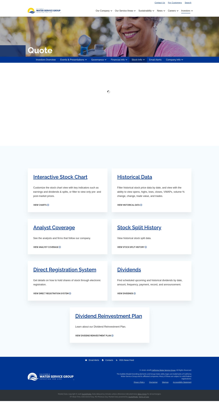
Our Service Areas (125, 10)
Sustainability (146, 10)
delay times (142, 396)
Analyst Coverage (54, 229)
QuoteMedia (86, 396)
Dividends (129, 271)
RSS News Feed (125, 362)
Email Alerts (155, 61)
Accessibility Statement (182, 384)
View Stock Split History (130, 249)
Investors (185, 10)
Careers (173, 10)
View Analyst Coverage (45, 249)
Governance (99, 61)
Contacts (107, 362)
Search (188, 3)
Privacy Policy (139, 384)
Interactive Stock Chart (60, 179)
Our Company (104, 10)
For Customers (175, 3)
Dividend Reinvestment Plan (108, 318)
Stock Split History (139, 229)
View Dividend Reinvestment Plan (93, 337)
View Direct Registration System (51, 295)
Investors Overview (46, 61)
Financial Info (119, 61)
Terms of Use (144, 399)
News (161, 10)
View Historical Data (128, 207)
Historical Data (134, 179)
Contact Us (160, 3)
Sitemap (165, 384)
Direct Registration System (64, 271)
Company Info (175, 61)
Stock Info (139, 61)
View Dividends (125, 295)
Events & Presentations (74, 61)
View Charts (40, 207)
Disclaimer (153, 384)
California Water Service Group (163, 372)
